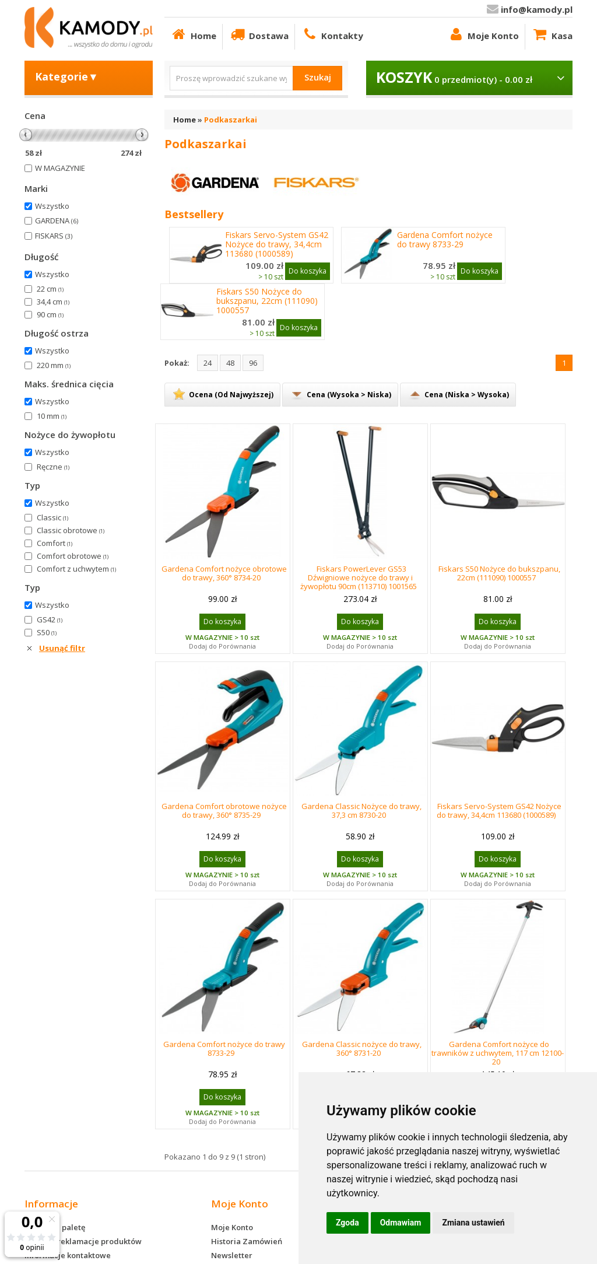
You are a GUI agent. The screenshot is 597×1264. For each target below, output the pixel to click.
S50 (47, 632)
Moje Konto (483, 34)
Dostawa (259, 34)
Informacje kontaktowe (67, 1255)
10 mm (51, 416)
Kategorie (67, 76)
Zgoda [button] (347, 1222)
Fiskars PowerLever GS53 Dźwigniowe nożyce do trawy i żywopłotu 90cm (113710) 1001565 (358, 577)
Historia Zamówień (246, 1241)
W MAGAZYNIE (60, 168)
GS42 (49, 619)
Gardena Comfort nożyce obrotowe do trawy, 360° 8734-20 (224, 573)
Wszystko (52, 206)
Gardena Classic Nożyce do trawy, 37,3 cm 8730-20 (361, 810)
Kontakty (332, 34)
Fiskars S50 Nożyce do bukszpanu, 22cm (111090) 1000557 (267, 301)
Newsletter (231, 1255)
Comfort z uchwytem (76, 568)
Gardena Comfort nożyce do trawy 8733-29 (445, 239)
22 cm (50, 288)
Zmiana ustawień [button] (473, 1222)
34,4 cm (53, 301)
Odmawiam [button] (401, 1222)
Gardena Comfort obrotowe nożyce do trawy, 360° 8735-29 (224, 810)
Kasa (552, 34)
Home (193, 34)
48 (230, 363)
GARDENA (56, 220)
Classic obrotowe (70, 530)
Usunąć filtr (62, 648)
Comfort (54, 543)
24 (207, 363)
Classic (52, 517)
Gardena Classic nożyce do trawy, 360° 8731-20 (362, 1048)
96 (253, 363)
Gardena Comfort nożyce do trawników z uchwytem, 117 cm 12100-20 (497, 1053)
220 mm (54, 365)
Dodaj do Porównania (222, 646)
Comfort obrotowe (72, 556)
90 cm (50, 314)
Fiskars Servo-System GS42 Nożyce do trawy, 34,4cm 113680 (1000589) (276, 244)
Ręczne (53, 466)
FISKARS (53, 235)
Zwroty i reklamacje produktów (83, 1241)
